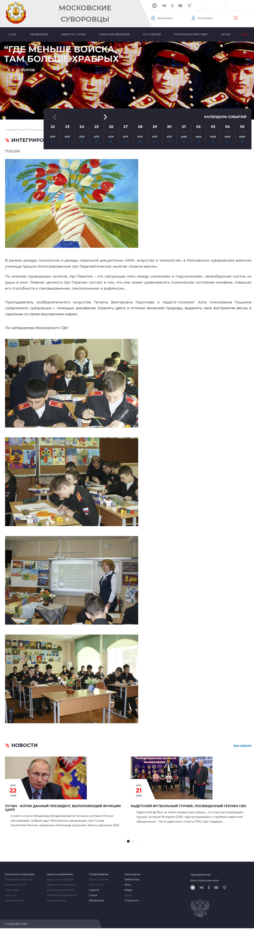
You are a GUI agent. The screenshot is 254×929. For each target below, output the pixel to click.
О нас (13, 34)
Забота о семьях (98, 879)
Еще (244, 34)
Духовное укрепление (60, 890)
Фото (128, 885)
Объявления (39, 34)
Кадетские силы (56, 900)
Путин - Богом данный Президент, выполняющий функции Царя (63, 808)
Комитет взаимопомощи (61, 895)
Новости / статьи (73, 34)
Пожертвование (98, 874)
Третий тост (96, 885)
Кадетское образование (61, 885)
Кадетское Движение (60, 874)
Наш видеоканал (200, 874)
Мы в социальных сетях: (204, 880)
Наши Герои (12, 890)
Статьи (93, 895)
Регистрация (206, 18)
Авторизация (166, 18)
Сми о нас (11, 895)
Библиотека (132, 879)
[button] (127, 110)
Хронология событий (60, 879)
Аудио (128, 895)
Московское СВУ (15, 885)
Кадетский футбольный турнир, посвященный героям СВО (188, 806)
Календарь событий (224, 85)
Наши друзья (133, 874)
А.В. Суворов (152, 34)
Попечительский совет (190, 34)
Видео (128, 890)
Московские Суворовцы (85, 13)
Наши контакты (14, 900)
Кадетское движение (114, 34)
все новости (242, 746)
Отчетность (132, 900)
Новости (94, 890)
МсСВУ (225, 34)
